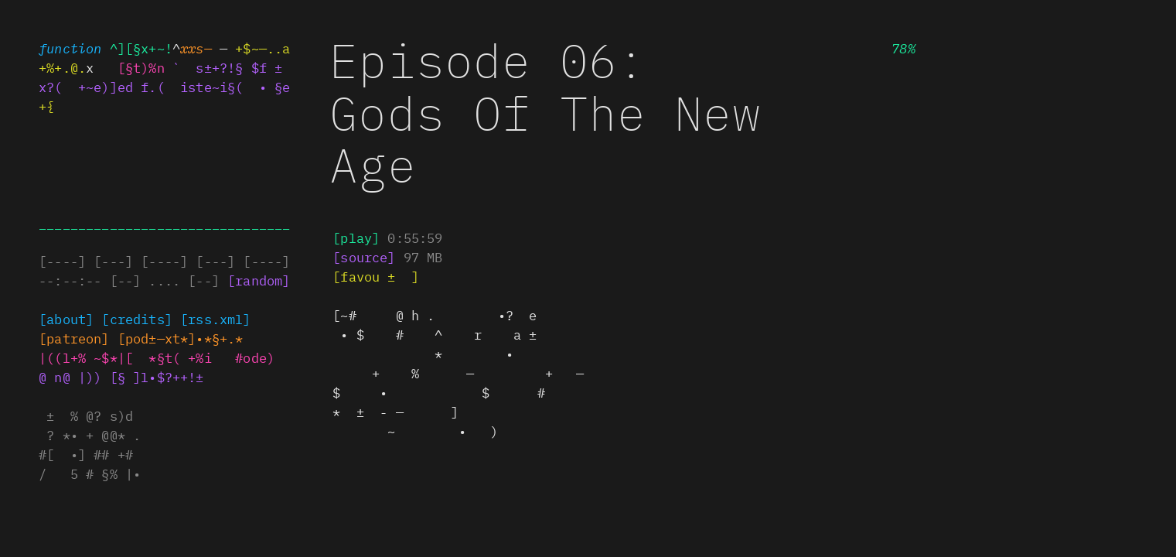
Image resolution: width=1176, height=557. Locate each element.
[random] (258, 280)
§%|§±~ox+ (74, 338)
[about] (66, 318)
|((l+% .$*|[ (86, 357)
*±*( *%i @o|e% (207, 357)
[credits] (136, 318)
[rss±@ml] (215, 318)
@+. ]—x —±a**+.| (181, 338)
